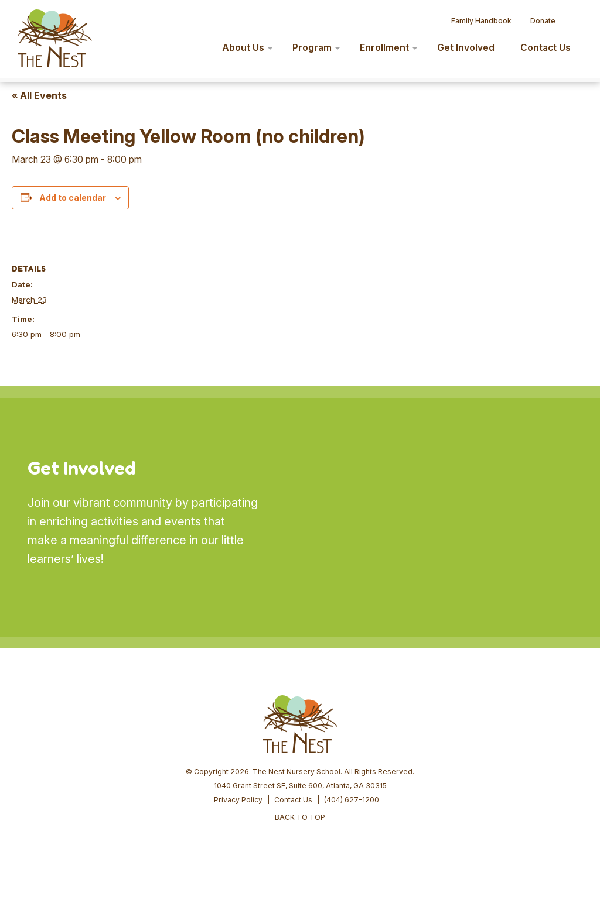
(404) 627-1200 (351, 799)
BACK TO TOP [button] (300, 817)
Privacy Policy (238, 799)
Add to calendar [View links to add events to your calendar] (72, 197)
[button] (574, 16)
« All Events (39, 95)
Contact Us (293, 799)
